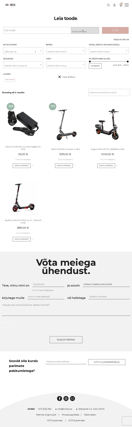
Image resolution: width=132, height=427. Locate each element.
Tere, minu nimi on (15, 285)
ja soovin (73, 285)
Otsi (115, 30)
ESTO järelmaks (55, 420)
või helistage (76, 298)
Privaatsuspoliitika (70, 414)
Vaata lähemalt (21, 166)
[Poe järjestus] (109, 92)
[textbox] (66, 51)
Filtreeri (95, 66)
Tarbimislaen (90, 414)
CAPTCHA (7, 323)
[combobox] (85, 30)
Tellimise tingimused (46, 414)
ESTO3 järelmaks (76, 420)
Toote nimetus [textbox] (79, 31)
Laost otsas (8, 79)
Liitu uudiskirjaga (107, 362)
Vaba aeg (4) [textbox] (20, 50)
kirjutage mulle (13, 298)
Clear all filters (68, 77)
